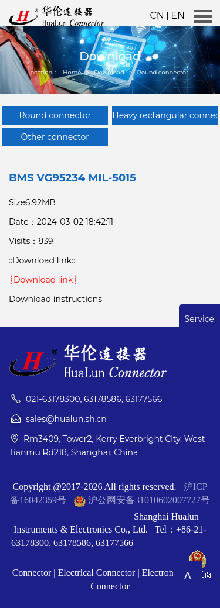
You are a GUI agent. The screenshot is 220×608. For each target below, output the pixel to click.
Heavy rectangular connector (165, 115)
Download (109, 72)
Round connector (162, 72)
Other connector (55, 137)
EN (178, 15)
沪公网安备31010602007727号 (149, 500)
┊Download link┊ (43, 279)
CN (157, 15)
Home (72, 72)
